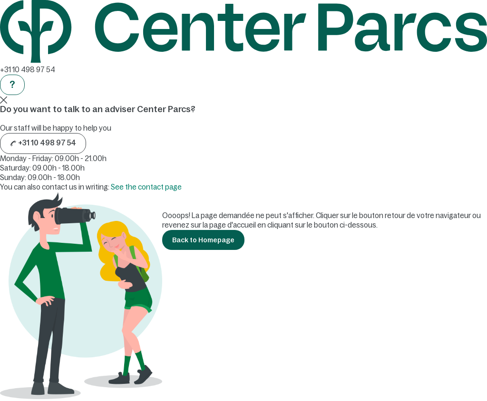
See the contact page (146, 187)
